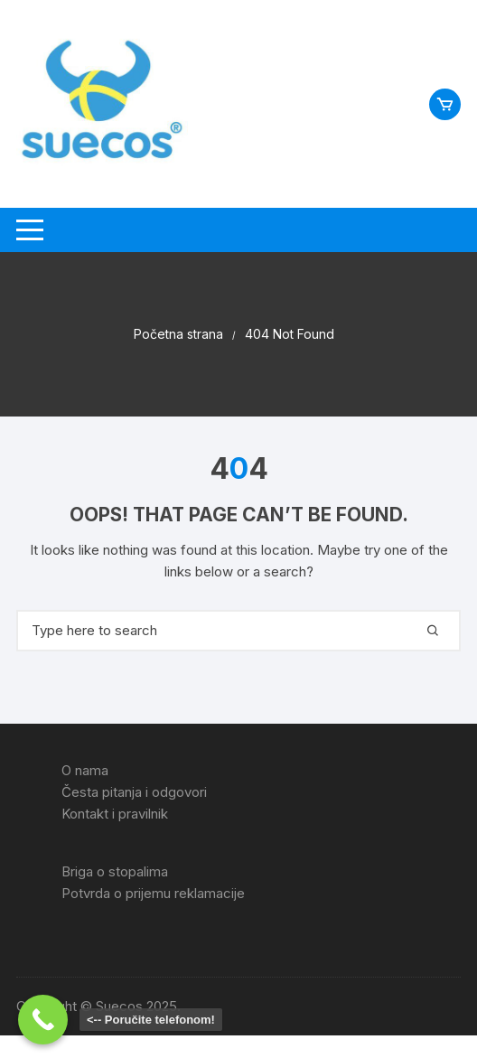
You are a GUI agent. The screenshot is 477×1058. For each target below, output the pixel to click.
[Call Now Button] (43, 1019)
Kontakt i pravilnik (114, 813)
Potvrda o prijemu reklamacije (153, 893)
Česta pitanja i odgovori (134, 792)
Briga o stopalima (114, 871)
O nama (84, 770)
